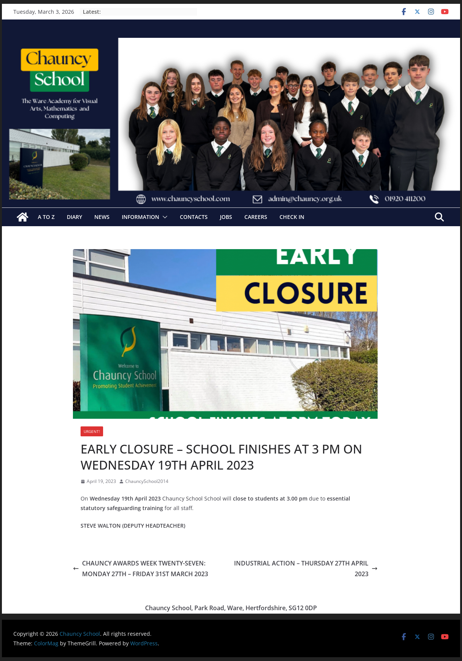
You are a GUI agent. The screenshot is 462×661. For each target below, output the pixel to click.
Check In (291, 216)
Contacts (194, 216)
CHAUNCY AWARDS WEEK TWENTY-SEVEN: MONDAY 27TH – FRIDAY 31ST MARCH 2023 (140, 568)
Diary (74, 216)
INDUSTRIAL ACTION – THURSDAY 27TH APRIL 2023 (306, 568)
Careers (255, 216)
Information (140, 216)
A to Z (46, 216)
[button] (163, 217)
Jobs (226, 216)
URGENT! (92, 431)
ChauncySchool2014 (146, 481)
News (102, 216)
